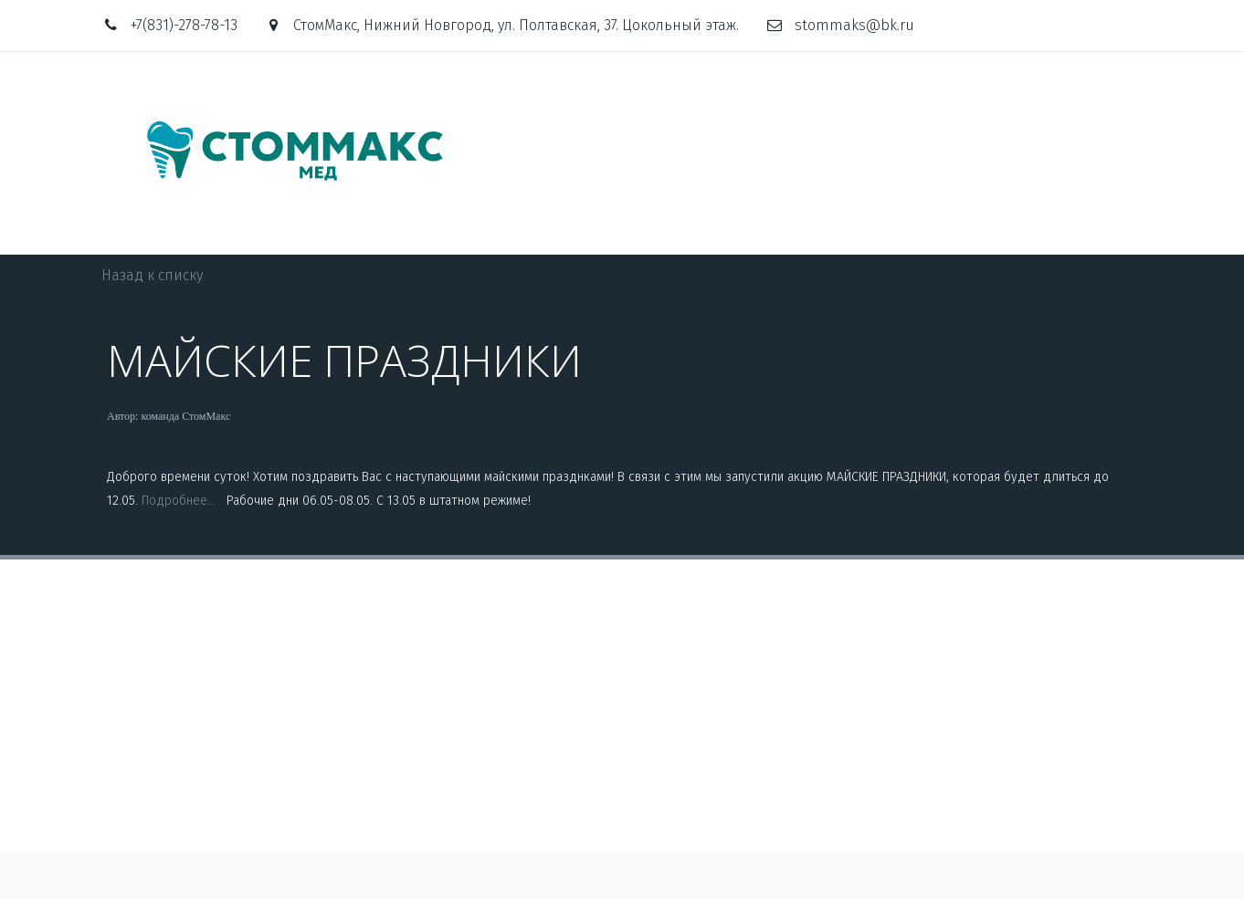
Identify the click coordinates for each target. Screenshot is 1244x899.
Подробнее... (182, 500)
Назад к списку (152, 275)
